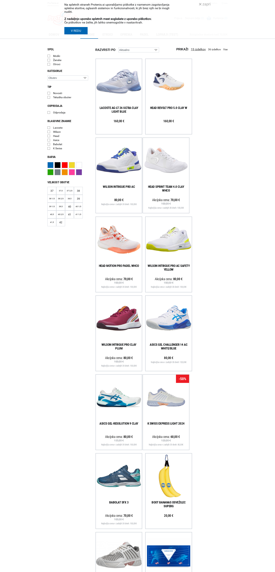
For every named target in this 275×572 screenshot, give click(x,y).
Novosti (57, 93)
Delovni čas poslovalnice (153, 516)
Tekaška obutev (62, 97)
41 (69, 214)
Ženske (57, 60)
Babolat (57, 144)
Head (56, 135)
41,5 (52, 222)
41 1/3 (78, 214)
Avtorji (224, 568)
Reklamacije (99, 525)
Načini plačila (100, 535)
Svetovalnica (146, 540)
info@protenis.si (205, 545)
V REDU (76, 30)
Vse (225, 49)
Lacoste (57, 127)
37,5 (61, 191)
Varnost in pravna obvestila (104, 568)
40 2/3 (61, 214)
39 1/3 (52, 206)
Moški (56, 55)
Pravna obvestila (102, 545)
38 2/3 (61, 199)
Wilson (57, 131)
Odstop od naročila (103, 530)
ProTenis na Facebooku (68, 521)
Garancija (98, 520)
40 (69, 206)
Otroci (56, 64)
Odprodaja (59, 112)
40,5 (52, 214)
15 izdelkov (198, 49)
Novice (143, 535)
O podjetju (145, 501)
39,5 (61, 206)
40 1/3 (78, 206)
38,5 (69, 199)
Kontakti (144, 511)
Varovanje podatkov (104, 540)
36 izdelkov (214, 49)
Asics (56, 140)
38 (78, 190)
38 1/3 (52, 199)
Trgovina (144, 506)
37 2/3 (69, 191)
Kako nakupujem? (102, 501)
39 (78, 198)
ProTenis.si (192, 555)
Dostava (97, 506)
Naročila (97, 516)
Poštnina (97, 511)
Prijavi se (56, 509)
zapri (205, 4)
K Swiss (57, 148)
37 (51, 190)
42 (60, 222)
